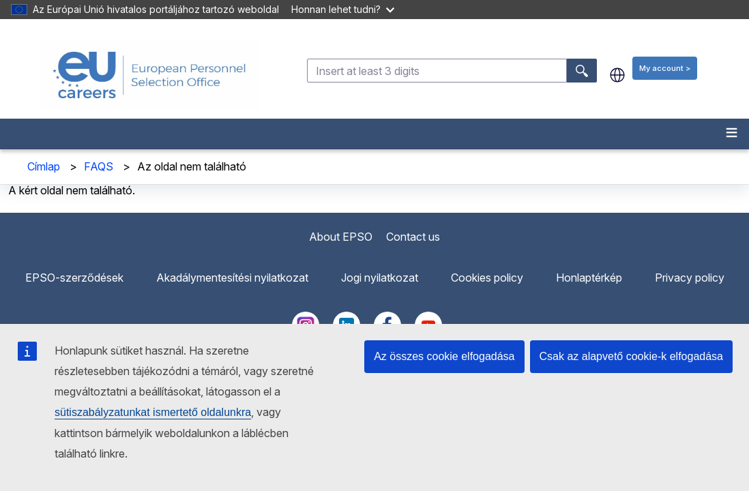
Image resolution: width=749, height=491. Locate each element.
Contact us (413, 236)
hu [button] (617, 75)
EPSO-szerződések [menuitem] (74, 277)
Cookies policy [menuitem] (487, 277)
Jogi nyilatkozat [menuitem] (379, 277)
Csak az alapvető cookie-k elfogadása (632, 356)
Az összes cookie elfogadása (444, 356)
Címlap (43, 166)
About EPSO (340, 236)
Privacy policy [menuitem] (689, 277)
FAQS (98, 166)
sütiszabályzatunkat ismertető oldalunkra (153, 412)
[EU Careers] (149, 75)
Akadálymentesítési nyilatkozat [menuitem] (232, 277)
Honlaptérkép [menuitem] (589, 277)
